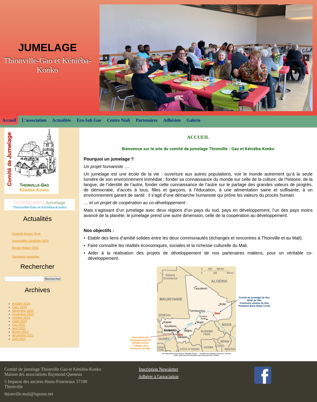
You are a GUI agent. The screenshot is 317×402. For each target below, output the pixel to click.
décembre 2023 (22, 310)
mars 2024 (19, 307)
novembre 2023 (22, 314)
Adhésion (172, 120)
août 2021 (19, 339)
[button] (106, 57)
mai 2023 (18, 325)
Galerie (193, 120)
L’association (34, 120)
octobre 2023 (21, 318)
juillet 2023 (19, 321)
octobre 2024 (21, 303)
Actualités (61, 120)
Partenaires (147, 120)
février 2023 (20, 332)
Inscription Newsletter (158, 369)
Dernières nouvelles (25, 256)
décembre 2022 (22, 335)
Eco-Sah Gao (89, 120)
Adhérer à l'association (158, 376)
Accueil (9, 120)
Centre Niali (118, 120)
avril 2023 (19, 328)
